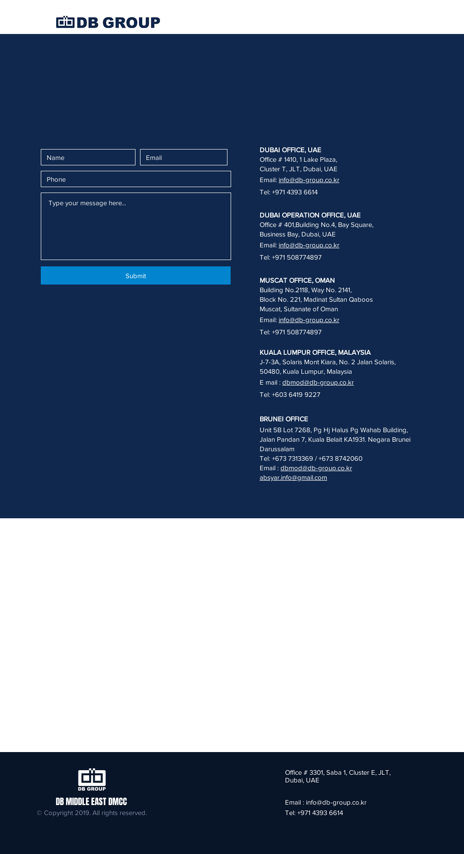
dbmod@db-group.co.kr (318, 382)
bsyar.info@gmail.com (295, 477)
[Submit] (136, 275)
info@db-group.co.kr (309, 179)
